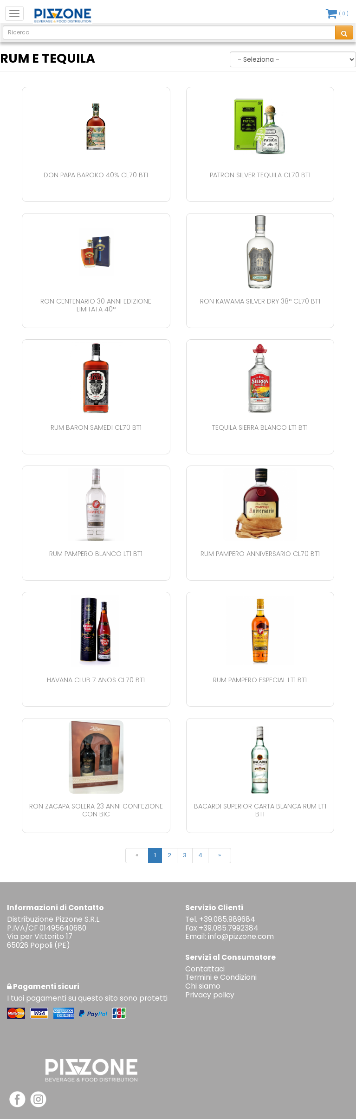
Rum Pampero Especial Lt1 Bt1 (260, 680)
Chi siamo (202, 986)
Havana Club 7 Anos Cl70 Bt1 (96, 680)
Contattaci (205, 969)
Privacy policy (209, 995)
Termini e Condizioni (221, 977)
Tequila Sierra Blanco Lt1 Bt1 (260, 427)
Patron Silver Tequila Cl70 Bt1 (260, 175)
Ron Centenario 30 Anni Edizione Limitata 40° (95, 305)
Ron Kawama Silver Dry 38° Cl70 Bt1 (260, 301)
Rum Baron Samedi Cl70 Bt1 (96, 427)
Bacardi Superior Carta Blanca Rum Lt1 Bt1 (260, 810)
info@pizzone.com (241, 936)
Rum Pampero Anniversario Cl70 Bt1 (260, 553)
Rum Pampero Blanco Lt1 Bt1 (95, 553)
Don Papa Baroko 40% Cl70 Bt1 (96, 175)
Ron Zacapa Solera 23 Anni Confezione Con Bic (96, 810)
